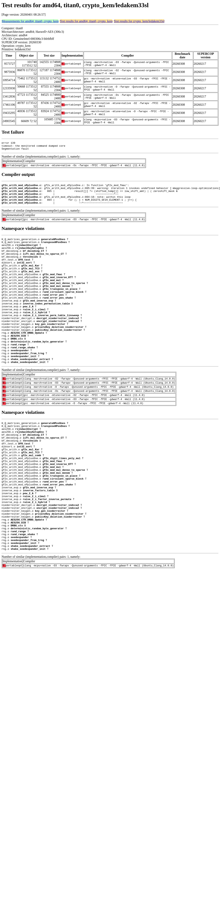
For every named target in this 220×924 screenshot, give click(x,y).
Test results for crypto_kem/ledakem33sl (139, 21)
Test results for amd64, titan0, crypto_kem (86, 21)
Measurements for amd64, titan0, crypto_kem (30, 21)
